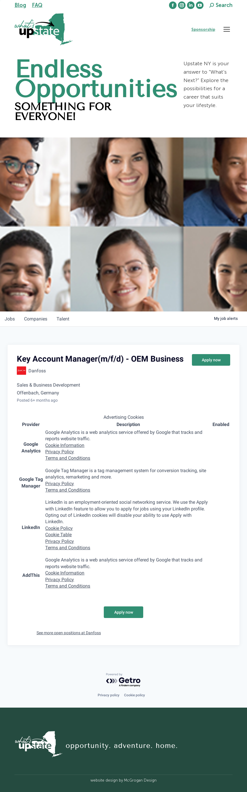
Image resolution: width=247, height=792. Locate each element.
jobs (10, 319)
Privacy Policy (59, 451)
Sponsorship (203, 29)
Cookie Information (64, 445)
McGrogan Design (140, 780)
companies (35, 319)
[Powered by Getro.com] (123, 680)
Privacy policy (108, 695)
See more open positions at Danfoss (69, 632)
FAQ (37, 5)
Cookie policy (134, 695)
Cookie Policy (59, 528)
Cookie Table (58, 534)
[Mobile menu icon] (227, 29)
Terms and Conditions (67, 458)
